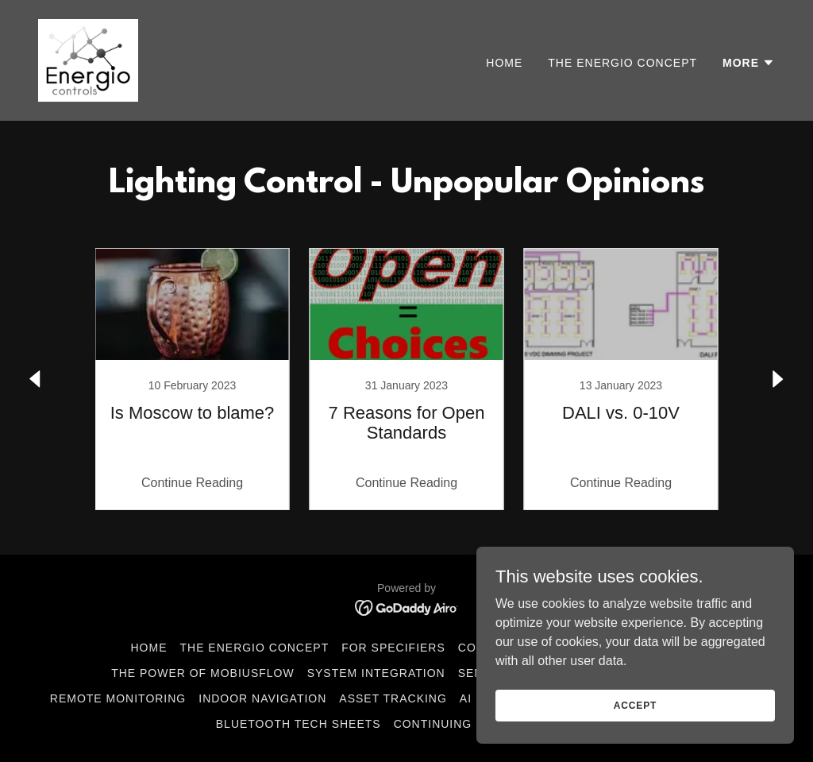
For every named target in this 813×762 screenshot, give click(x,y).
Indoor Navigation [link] (262, 698)
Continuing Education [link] (471, 724)
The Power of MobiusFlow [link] (203, 673)
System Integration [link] (376, 673)
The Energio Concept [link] (622, 62)
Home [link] (504, 62)
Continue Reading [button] (192, 482)
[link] (88, 59)
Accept (635, 704)
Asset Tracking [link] (393, 698)
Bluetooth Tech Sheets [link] (298, 724)
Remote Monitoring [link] (118, 698)
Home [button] (149, 647)
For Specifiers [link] (393, 647)
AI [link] (466, 698)
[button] (748, 62)
